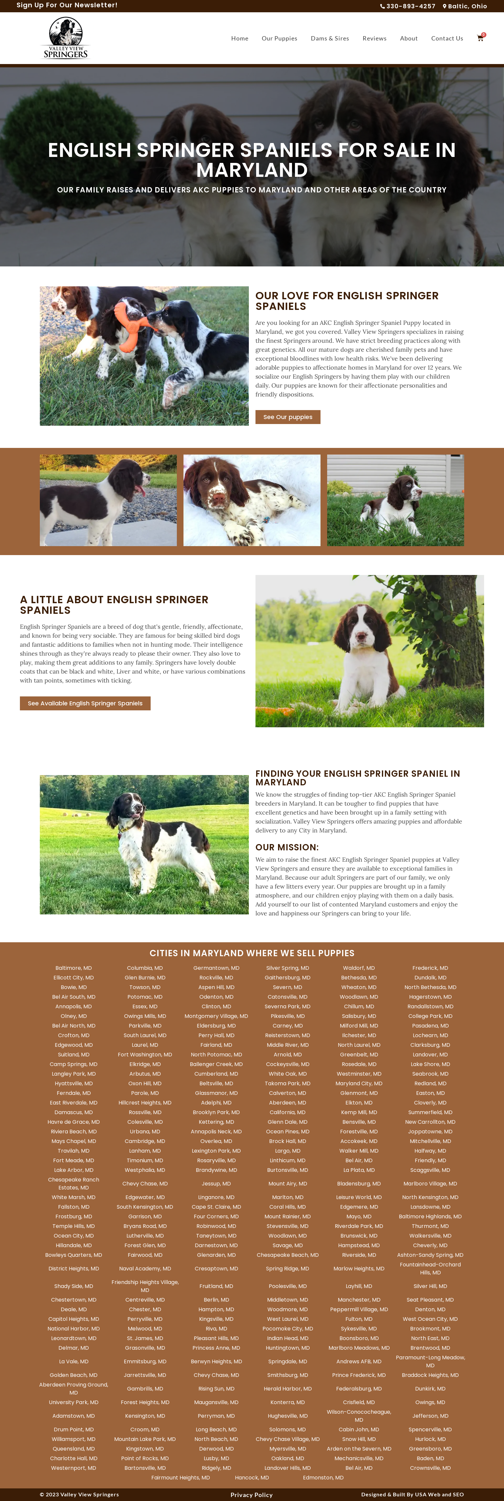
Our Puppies (280, 38)
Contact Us (447, 38)
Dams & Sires (330, 38)
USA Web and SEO (439, 1494)
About (409, 38)
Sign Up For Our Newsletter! (67, 5)
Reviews (375, 38)
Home (240, 38)
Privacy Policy (252, 1494)
